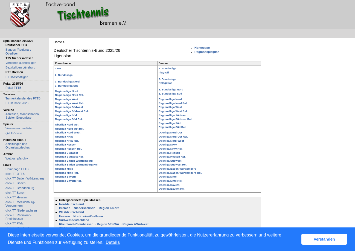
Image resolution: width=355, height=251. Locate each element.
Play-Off (164, 72)
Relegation (165, 82)
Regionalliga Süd (66, 115)
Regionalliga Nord (66, 91)
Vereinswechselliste (18, 128)
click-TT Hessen (16, 197)
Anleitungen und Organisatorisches (17, 145)
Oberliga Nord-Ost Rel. (69, 128)
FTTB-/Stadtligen (16, 77)
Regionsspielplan (206, 51)
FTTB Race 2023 (16, 103)
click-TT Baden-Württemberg (24, 178)
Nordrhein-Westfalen (88, 216)
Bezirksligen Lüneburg (20, 67)
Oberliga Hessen (65, 144)
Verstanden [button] (324, 239)
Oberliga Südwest (66, 152)
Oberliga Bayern (65, 176)
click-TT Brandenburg (19, 188)
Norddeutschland (71, 204)
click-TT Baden (15, 183)
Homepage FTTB (16, 169)
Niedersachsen (84, 208)
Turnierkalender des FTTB (22, 98)
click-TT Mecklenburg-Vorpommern (20, 203)
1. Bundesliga (167, 68)
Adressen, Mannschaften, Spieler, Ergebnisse (22, 115)
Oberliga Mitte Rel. (67, 172)
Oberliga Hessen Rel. (68, 148)
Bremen (64, 208)
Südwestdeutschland (74, 220)
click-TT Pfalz (14, 223)
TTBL (58, 68)
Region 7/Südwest (136, 224)
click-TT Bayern (15, 192)
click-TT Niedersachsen (21, 210)
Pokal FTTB (13, 87)
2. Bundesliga (63, 74)
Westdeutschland (71, 212)
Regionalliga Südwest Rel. (72, 111)
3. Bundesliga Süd (66, 85)
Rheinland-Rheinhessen (76, 224)
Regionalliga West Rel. (69, 103)
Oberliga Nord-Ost (66, 124)
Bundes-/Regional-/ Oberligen (18, 51)
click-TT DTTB (15, 173)
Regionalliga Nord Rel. (69, 94)
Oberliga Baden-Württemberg (74, 160)
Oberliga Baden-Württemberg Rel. (76, 164)
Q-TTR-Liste (13, 133)
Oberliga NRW (64, 136)
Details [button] (113, 242)
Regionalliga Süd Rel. (69, 119)
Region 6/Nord (109, 208)
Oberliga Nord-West (67, 132)
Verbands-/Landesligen (20, 62)
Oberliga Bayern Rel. (68, 180)
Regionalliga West (66, 99)
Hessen (64, 216)
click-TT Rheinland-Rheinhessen (18, 216)
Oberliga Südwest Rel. (69, 156)
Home (58, 42)
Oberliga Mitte (64, 168)
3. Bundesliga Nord (67, 81)
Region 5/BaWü (108, 224)
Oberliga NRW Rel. (67, 140)
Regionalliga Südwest (69, 107)
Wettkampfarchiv (16, 158)
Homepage (202, 47)
